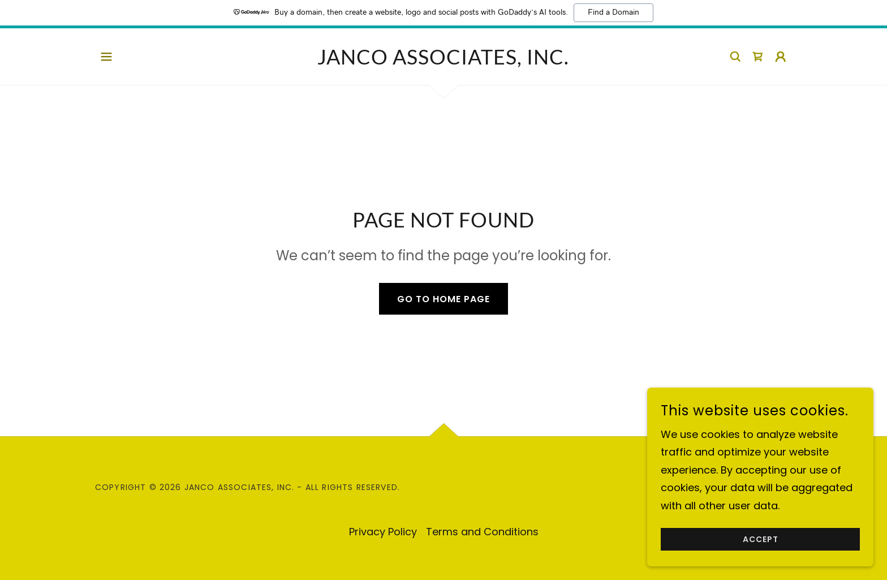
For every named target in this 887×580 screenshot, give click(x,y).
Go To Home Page (443, 299)
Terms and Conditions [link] (482, 532)
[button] (106, 56)
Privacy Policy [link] (383, 532)
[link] (443, 61)
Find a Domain (613, 12)
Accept (760, 539)
